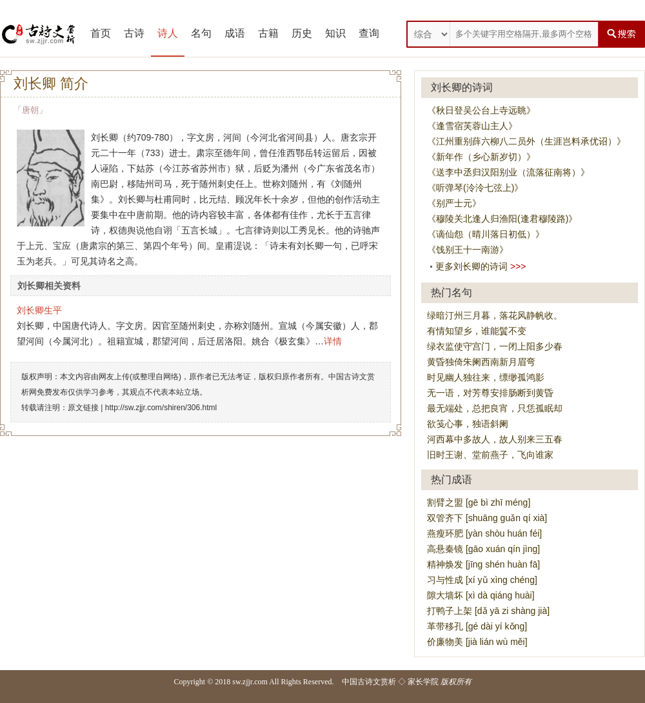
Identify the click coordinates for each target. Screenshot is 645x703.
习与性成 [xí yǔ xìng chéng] (482, 580)
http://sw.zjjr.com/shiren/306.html (161, 407)
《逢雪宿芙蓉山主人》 (472, 126)
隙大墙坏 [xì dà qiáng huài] (481, 595)
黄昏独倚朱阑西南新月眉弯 (481, 362)
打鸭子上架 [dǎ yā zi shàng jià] (488, 611)
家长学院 (423, 681)
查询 (369, 33)
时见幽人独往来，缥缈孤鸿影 (485, 377)
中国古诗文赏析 (369, 681)
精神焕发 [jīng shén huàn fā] (483, 564)
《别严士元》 (454, 203)
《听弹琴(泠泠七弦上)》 (475, 188)
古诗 (134, 33)
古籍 (268, 33)
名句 (201, 33)
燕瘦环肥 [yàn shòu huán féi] (484, 533)
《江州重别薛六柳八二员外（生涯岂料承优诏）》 (526, 141)
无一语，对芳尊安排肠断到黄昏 (490, 393)
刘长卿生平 (39, 310)
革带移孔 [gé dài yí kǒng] (477, 626)
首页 (100, 33)
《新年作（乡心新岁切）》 (481, 157)
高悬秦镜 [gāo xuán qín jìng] (483, 549)
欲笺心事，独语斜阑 (467, 424)
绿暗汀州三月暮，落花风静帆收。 (494, 315)
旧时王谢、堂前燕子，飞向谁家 (490, 455)
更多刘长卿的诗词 (471, 266)
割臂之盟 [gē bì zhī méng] (478, 502)
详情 (333, 341)
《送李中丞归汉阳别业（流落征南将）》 (508, 172)
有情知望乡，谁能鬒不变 (476, 331)
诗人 (167, 33)
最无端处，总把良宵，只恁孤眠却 (494, 408)
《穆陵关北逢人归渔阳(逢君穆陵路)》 (502, 218)
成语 (234, 33)
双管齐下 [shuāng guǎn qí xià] (487, 518)
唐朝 (30, 110)
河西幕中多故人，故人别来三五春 (494, 439)
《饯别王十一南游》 (467, 249)
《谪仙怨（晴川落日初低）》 (485, 234)
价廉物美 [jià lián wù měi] (477, 642)
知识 (335, 33)
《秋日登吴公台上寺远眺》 (481, 110)
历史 (302, 33)
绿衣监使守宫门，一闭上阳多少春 (494, 346)
